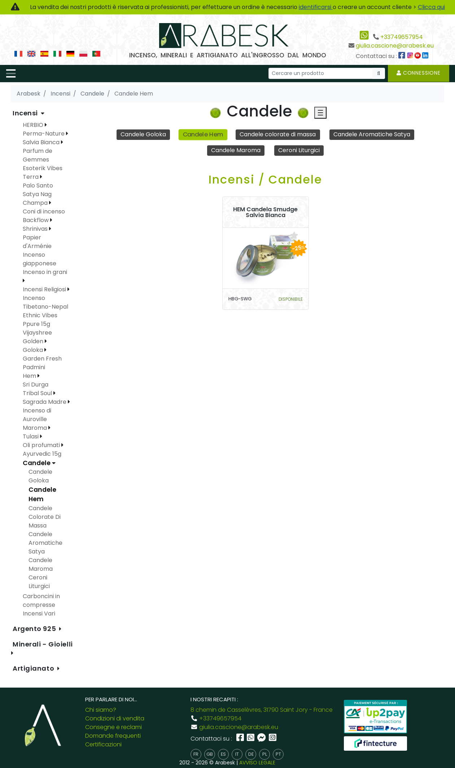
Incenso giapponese (39, 259)
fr (195, 754)
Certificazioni (103, 744)
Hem (30, 376)
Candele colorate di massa (278, 134)
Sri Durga (35, 384)
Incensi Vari (39, 613)
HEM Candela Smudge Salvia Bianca (265, 212)
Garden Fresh (42, 358)
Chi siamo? (100, 710)
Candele (37, 463)
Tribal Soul (38, 393)
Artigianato (34, 668)
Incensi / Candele (265, 179)
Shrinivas (36, 229)
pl (264, 754)
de (251, 754)
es (223, 754)
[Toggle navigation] (11, 73)
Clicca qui (431, 7)
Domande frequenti (113, 736)
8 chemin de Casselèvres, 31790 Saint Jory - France (262, 710)
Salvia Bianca (42, 142)
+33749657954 (401, 37)
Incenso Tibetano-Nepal (45, 302)
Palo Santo (38, 185)
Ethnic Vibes (40, 315)
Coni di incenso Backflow (44, 215)
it (237, 754)
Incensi (26, 113)
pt (278, 754)
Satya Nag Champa (37, 198)
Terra (31, 177)
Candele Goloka (143, 134)
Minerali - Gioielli (43, 644)
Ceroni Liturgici (299, 150)
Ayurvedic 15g (42, 454)
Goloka (33, 350)
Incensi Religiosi (45, 289)
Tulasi (31, 436)
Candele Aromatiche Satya (371, 134)
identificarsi (316, 7)
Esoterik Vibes (42, 168)
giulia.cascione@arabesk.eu (395, 45)
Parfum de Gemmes (37, 155)
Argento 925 (35, 628)
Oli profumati (42, 445)
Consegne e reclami (113, 727)
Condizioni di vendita (114, 718)
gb (209, 754)
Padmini (34, 367)
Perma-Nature (44, 133)
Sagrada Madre (45, 402)
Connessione (419, 72)
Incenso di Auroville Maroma (37, 419)
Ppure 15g (36, 324)
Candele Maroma (236, 150)
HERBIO (34, 125)
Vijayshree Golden (37, 336)
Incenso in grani (45, 272)
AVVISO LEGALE (257, 762)
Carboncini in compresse (41, 600)
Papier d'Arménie (37, 241)
